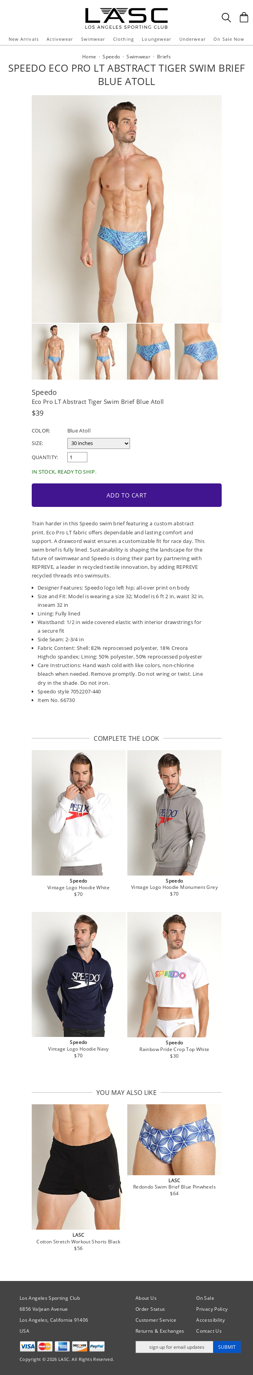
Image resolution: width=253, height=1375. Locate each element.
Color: (41, 430)
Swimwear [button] (93, 39)
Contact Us (209, 1331)
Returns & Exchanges (160, 1331)
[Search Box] (226, 17)
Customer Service (156, 1320)
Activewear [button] (60, 39)
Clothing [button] (123, 39)
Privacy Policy (212, 1309)
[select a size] (98, 443)
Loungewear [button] (156, 39)
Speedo (44, 392)
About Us (146, 1298)
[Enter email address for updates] (174, 1347)
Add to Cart (127, 495)
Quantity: (45, 457)
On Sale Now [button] (228, 39)
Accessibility (210, 1320)
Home (89, 56)
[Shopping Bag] (244, 17)
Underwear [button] (192, 39)
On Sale (205, 1298)
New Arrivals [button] (24, 39)
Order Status (150, 1309)
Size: (37, 443)
